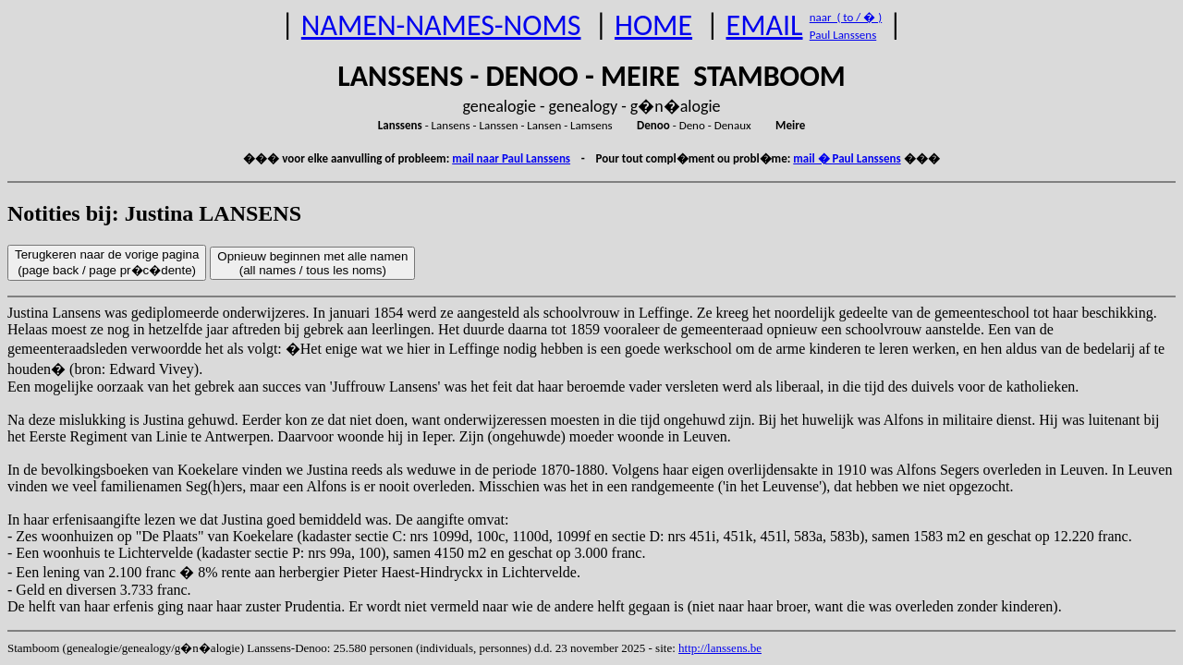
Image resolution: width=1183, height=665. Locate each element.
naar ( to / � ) (846, 17)
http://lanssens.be (720, 648)
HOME (653, 25)
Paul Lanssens (843, 35)
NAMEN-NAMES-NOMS (441, 25)
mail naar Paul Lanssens (511, 158)
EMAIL (764, 25)
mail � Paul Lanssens (846, 158)
